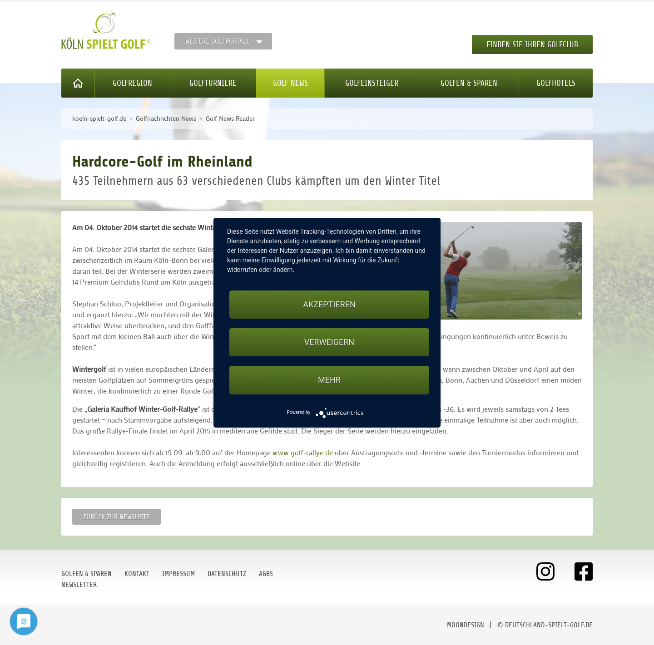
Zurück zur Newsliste (116, 517)
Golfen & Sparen (469, 83)
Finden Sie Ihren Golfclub (532, 44)
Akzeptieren (329, 304)
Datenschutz (227, 574)
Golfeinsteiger (371, 83)
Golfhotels (555, 83)
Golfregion (132, 83)
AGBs (266, 574)
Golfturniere (213, 83)
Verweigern (329, 342)
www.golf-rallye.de (302, 452)
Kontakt (136, 574)
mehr (329, 379)
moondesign (465, 625)
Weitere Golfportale (217, 41)
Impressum (178, 574)
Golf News (290, 83)
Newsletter (79, 585)
